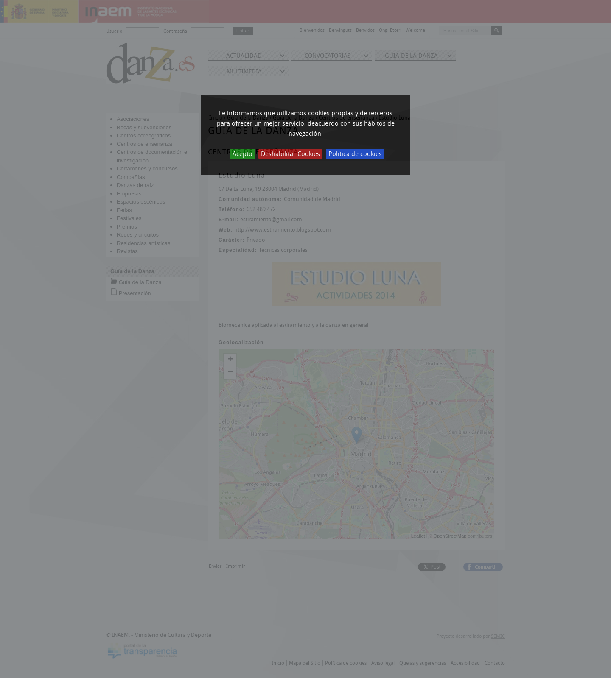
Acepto (242, 154)
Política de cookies (355, 154)
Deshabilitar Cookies (290, 154)
